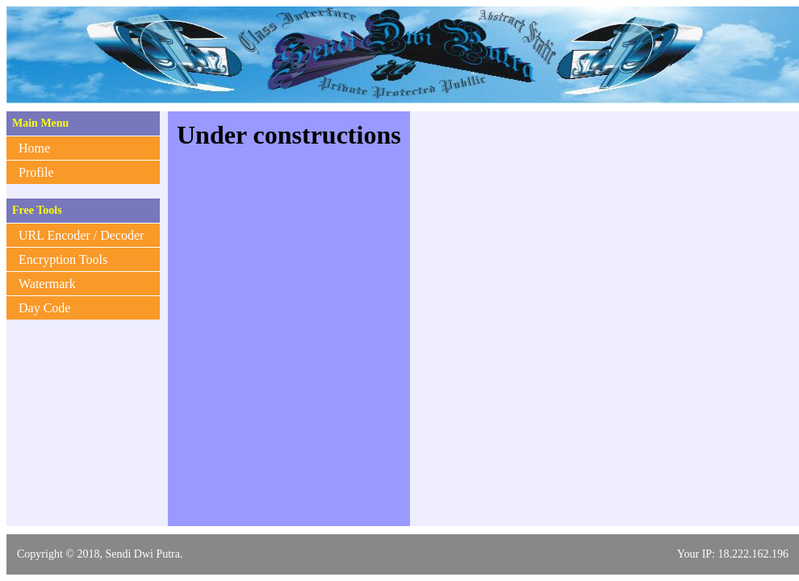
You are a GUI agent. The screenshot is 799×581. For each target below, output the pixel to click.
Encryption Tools (63, 259)
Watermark (47, 283)
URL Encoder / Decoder (81, 235)
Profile (36, 172)
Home (34, 148)
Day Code (44, 308)
